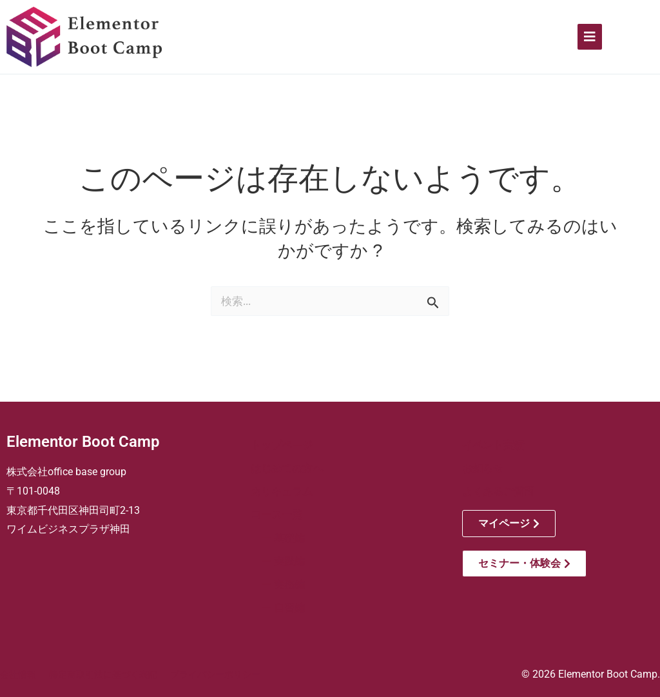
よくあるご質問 (498, 492)
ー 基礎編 (278, 538)
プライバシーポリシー (215, 674)
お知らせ (482, 468)
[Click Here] (590, 37)
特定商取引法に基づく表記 (103, 674)
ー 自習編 (278, 608)
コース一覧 (276, 515)
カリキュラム (282, 492)
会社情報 (18, 674)
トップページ (282, 445)
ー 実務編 (278, 584)
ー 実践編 (278, 561)
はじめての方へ (287, 468)
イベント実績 (493, 445)
